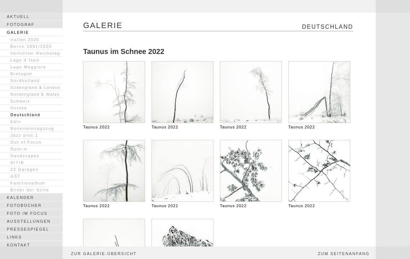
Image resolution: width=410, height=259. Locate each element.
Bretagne (21, 74)
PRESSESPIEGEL (28, 229)
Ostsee (18, 108)
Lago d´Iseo (24, 60)
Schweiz (20, 101)
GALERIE (18, 32)
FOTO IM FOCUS (27, 213)
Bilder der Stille (29, 190)
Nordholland (25, 80)
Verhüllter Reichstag (35, 53)
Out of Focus (26, 142)
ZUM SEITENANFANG (344, 253)
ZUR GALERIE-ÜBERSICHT (104, 253)
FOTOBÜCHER (24, 205)
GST (15, 176)
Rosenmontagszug (32, 128)
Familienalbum (28, 183)
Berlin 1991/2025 (31, 46)
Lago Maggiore (28, 67)
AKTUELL (18, 16)
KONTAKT (18, 245)
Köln (15, 121)
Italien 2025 (25, 39)
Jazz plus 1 (24, 135)
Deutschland (25, 115)
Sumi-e (18, 149)
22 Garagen (24, 169)
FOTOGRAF (21, 24)
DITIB (17, 162)
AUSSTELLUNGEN (29, 221)
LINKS (14, 237)
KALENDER (20, 197)
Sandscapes (25, 156)
